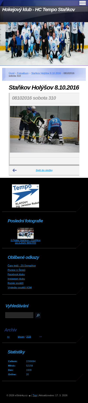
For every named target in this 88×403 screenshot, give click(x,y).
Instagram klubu (16, 278)
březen (21, 337)
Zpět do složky (44, 170)
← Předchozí (15, 170)
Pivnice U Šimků (16, 270)
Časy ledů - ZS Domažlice (22, 265)
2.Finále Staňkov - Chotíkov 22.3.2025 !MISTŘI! (25, 241)
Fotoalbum (23, 73)
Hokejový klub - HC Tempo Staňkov (38, 9)
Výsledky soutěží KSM (20, 287)
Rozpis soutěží (15, 283)
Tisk (35, 395)
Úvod (11, 73)
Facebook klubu (16, 274)
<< (8, 337)
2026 (28, 337)
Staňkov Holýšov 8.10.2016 (46, 73)
